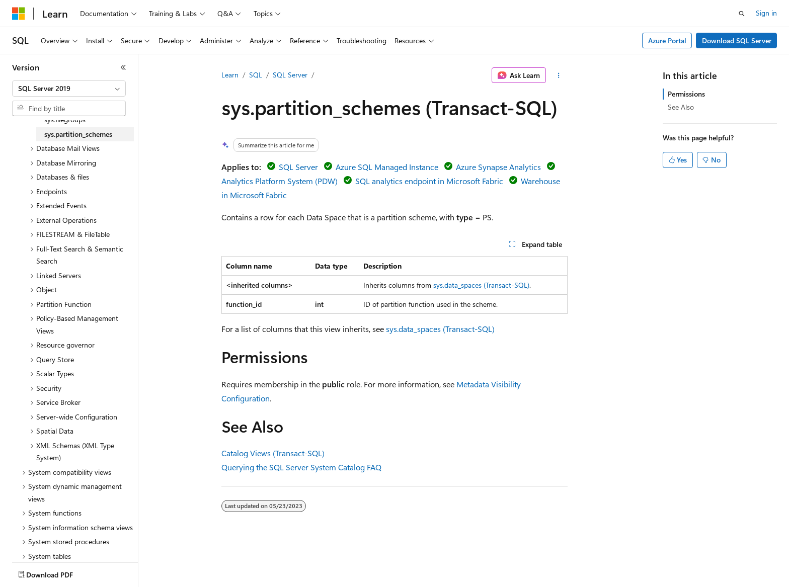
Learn (230, 74)
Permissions (686, 94)
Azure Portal (667, 40)
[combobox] (69, 88)
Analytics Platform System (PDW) (279, 181)
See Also (681, 107)
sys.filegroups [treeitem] (65, 119)
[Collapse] (123, 67)
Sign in (766, 13)
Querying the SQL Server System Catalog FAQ (301, 467)
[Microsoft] (18, 13)
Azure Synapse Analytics (498, 166)
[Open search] (742, 14)
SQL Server (290, 74)
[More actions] (559, 75)
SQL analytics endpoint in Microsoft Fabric (429, 181)
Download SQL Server (736, 40)
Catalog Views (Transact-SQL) (273, 453)
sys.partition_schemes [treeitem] (78, 134)
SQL (255, 74)
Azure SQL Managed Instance (387, 166)
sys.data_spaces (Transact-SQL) (481, 285)
